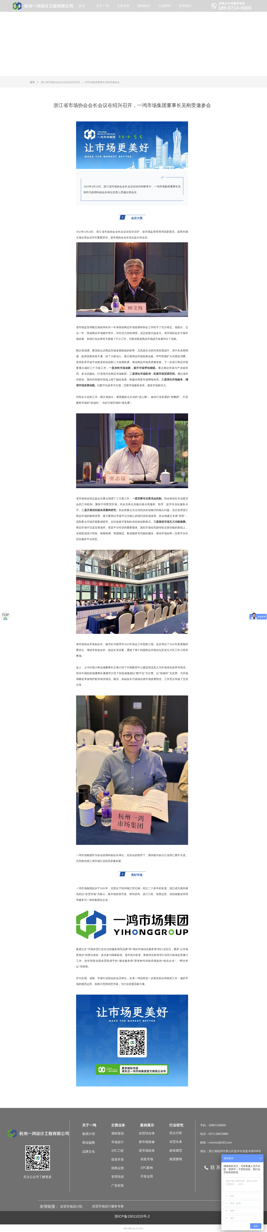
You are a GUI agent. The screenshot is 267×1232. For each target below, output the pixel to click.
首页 (32, 82)
